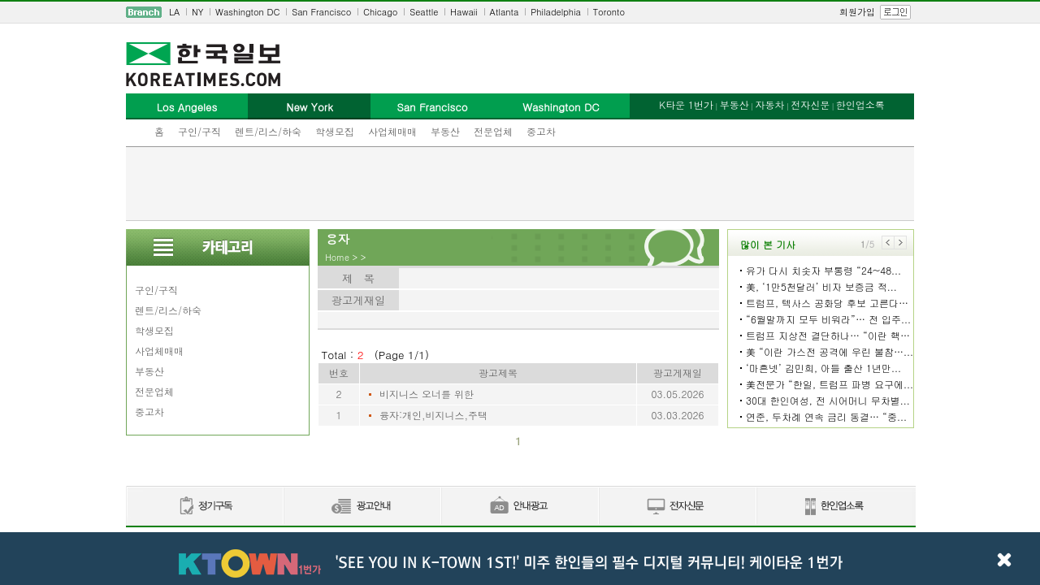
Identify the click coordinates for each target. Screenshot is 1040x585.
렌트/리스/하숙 (268, 131)
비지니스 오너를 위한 (426, 394)
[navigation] (520, 12)
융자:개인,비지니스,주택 (433, 415)
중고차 (541, 131)
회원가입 (857, 12)
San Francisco (321, 12)
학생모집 (334, 131)
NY (197, 12)
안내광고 (519, 506)
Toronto (609, 12)
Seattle (424, 12)
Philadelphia (556, 12)
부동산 (445, 131)
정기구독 (204, 506)
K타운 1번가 (686, 104)
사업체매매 (392, 131)
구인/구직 (199, 131)
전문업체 (493, 131)
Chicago (380, 12)
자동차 (769, 104)
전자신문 (810, 104)
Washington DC (247, 12)
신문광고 (361, 506)
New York (309, 107)
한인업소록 (860, 104)
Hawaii (464, 12)
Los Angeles (187, 107)
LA (174, 12)
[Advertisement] (520, 183)
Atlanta (504, 12)
